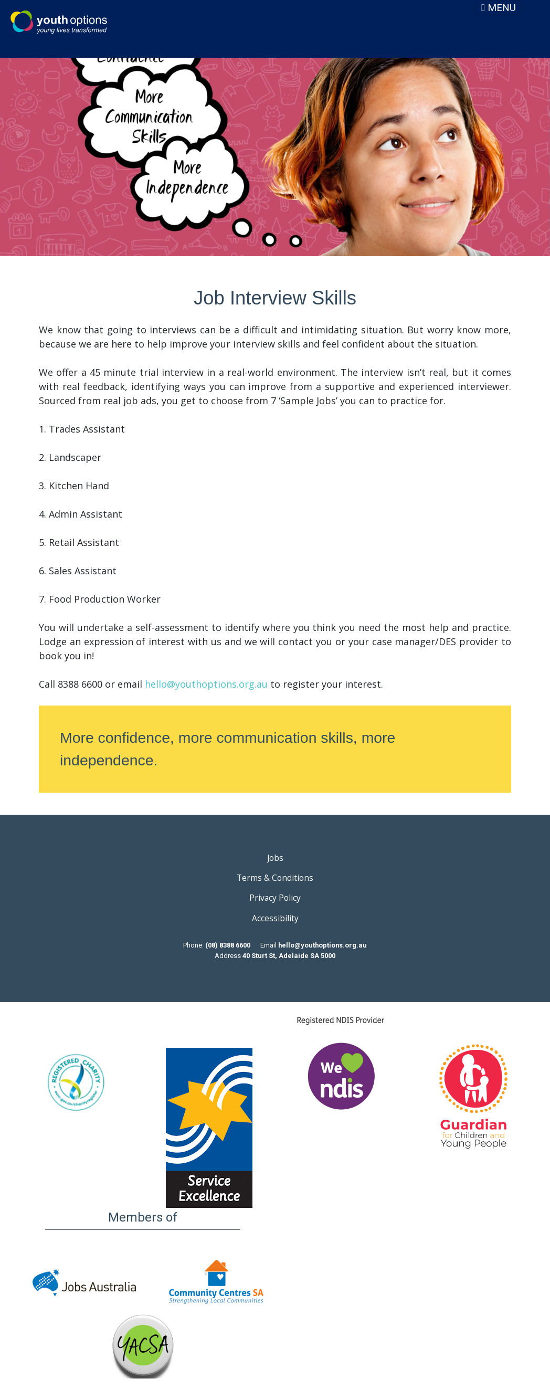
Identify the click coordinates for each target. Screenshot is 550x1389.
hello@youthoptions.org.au (206, 684)
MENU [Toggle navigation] (498, 8)
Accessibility (275, 918)
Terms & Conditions (275, 877)
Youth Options (58, 22)
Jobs (275, 858)
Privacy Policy (275, 897)
